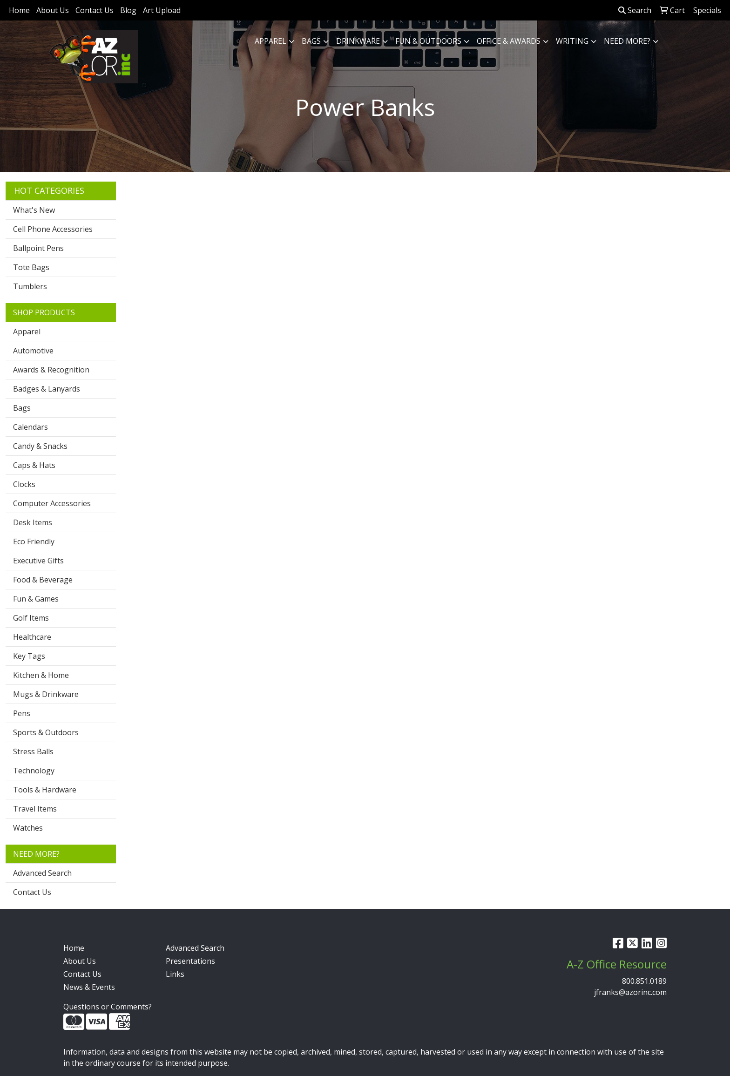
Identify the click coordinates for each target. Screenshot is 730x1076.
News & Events (89, 987)
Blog (128, 10)
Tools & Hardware (44, 790)
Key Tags (29, 656)
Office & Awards (509, 41)
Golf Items (31, 618)
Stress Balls (33, 751)
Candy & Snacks (40, 446)
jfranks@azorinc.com (630, 992)
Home (19, 10)
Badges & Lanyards (46, 389)
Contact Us (94, 10)
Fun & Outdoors (428, 41)
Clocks (24, 484)
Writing (572, 41)
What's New (34, 210)
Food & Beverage (43, 580)
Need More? (627, 41)
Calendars (30, 427)
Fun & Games (36, 599)
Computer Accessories (52, 503)
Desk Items (32, 522)
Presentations (190, 961)
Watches (28, 828)
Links (175, 974)
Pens (21, 713)
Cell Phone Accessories (53, 229)
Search (634, 10)
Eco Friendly (33, 541)
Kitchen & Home (41, 675)
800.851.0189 (644, 981)
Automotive (33, 350)
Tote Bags (31, 267)
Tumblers (30, 286)
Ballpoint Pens (38, 248)
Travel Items (35, 809)
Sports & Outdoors (46, 732)
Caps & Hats (34, 465)
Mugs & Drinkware (46, 694)
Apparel (270, 41)
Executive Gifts (38, 560)
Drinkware (358, 41)
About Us (52, 10)
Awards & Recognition (51, 370)
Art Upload (162, 10)
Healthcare (32, 637)
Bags (311, 41)
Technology (33, 770)
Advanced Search (42, 873)
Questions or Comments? (107, 1007)
